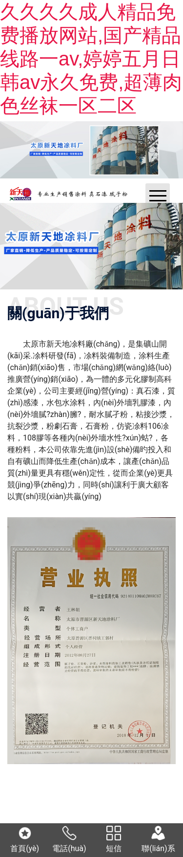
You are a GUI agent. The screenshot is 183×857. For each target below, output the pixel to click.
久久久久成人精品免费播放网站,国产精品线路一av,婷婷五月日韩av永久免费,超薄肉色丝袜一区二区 (91, 58)
